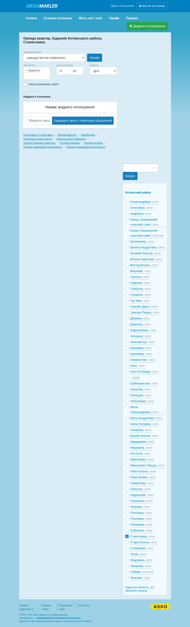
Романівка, (141, 524)
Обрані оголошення (122, 5)
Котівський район (138, 192)
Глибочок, (140, 288)
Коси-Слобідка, (144, 371)
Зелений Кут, (142, 342)
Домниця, (140, 324)
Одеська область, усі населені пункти (139, 589)
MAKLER (42, 6)
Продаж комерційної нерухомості (42, 147)
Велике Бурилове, (146, 259)
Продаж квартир (66, 135)
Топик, (138, 554)
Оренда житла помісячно (71, 139)
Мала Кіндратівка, (146, 418)
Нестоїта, (140, 453)
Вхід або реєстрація (152, 5)
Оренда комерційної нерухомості (86, 147)
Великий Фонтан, (145, 253)
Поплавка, (141, 512)
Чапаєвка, (140, 430)
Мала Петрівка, (144, 424)
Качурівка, (141, 348)
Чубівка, (141, 572)
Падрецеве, (142, 495)
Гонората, (140, 294)
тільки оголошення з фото (43, 84)
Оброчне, (140, 489)
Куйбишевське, (144, 383)
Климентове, (142, 359)
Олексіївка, (141, 207)
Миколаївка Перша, (147, 465)
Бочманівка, (142, 241)
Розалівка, (141, 518)
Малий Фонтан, (144, 436)
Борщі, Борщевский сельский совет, (144, 222)
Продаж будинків (70, 143)
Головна (31, 18)
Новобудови (88, 135)
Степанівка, (142, 548)
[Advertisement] (154, 100)
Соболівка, (141, 530)
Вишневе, (140, 271)
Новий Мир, (142, 483)
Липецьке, (140, 395)
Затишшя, (140, 336)
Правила (132, 18)
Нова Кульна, (143, 471)
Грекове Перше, (144, 312)
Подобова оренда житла (37, 139)
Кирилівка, (141, 354)
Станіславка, (142, 536)
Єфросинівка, (143, 330)
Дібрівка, (140, 318)
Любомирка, (142, 401)
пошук (94, 57)
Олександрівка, (144, 201)
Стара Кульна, (143, 542)
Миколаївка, (142, 459)
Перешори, (141, 501)
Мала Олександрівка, (144, 409)
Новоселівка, (142, 477)
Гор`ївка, (140, 300)
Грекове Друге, (144, 306)
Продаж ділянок (93, 143)
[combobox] (36, 73)
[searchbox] (31, 76)
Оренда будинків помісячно (39, 143)
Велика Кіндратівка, (147, 247)
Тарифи (114, 18)
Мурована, (141, 447)
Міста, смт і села (90, 18)
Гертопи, (139, 277)
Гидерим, (140, 283)
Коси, (137, 365)
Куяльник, (140, 389)
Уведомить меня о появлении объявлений (83, 120)
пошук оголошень (58, 18)
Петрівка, (140, 506)
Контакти (84, 605)
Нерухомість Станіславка (38, 135)
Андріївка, (140, 213)
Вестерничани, (144, 265)
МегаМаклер (26, 618)
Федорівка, (141, 560)
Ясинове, (140, 577)
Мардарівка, (142, 441)
